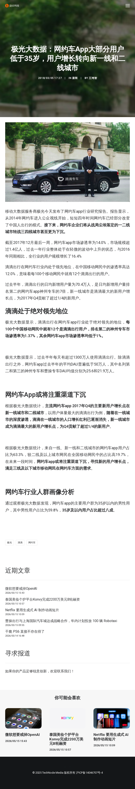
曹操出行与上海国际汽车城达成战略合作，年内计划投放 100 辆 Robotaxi (61, 621)
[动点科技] (12, 5)
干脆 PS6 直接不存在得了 (25, 631)
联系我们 (64, 671)
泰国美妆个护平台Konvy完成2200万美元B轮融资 (42, 599)
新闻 (75, 78)
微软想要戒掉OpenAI (21, 588)
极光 (9, 542)
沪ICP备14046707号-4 (89, 772)
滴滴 (20, 542)
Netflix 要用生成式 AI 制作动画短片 (32, 610)
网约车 (31, 542)
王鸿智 (93, 78)
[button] (127, 5)
